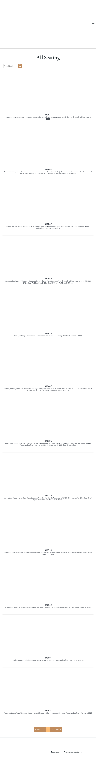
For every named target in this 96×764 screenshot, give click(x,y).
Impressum (55, 756)
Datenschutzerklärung (73, 756)
